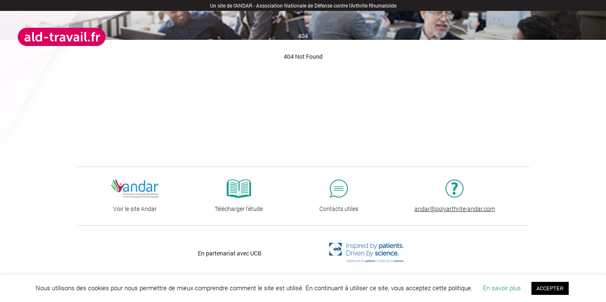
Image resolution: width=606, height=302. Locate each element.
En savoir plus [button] (502, 288)
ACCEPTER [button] (550, 288)
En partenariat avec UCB (230, 253)
